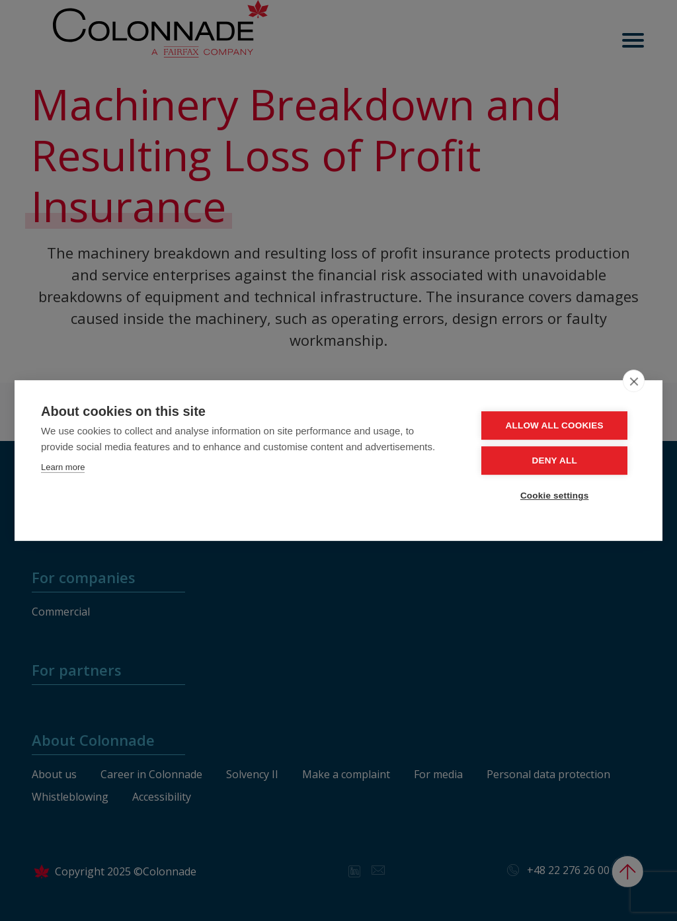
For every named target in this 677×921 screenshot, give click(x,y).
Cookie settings (556, 496)
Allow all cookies (556, 425)
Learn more (63, 467)
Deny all (556, 460)
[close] (634, 381)
